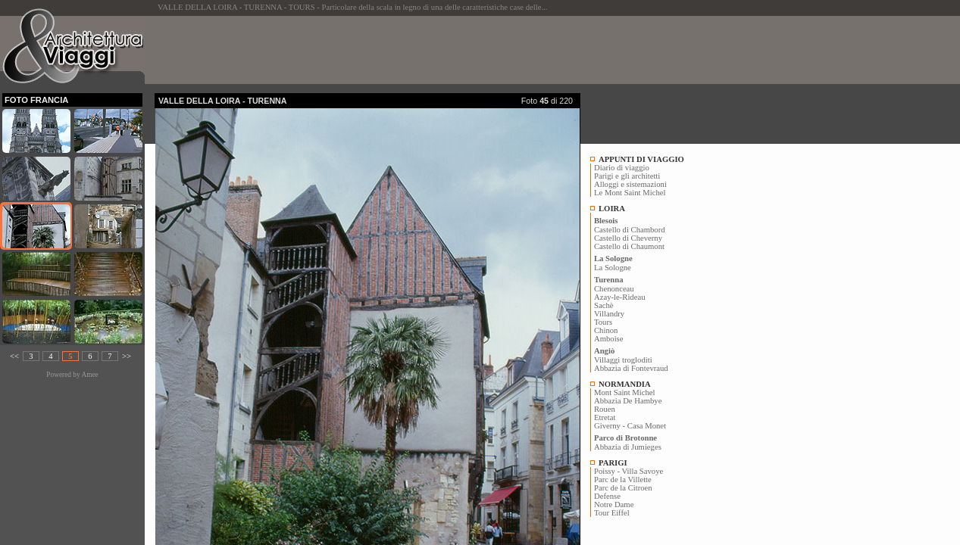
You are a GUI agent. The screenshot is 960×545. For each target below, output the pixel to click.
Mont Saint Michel (624, 392)
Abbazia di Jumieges (627, 447)
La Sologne (612, 267)
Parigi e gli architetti (627, 176)
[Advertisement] (430, 50)
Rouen (604, 409)
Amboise (608, 339)
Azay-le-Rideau (619, 297)
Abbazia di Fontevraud (631, 368)
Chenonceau (614, 289)
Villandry (609, 314)
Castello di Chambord (629, 230)
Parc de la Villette (623, 479)
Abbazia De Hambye (627, 401)
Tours (603, 322)
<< (14, 356)
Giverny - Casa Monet (630, 426)
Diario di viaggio (621, 168)
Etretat (604, 417)
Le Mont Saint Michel (629, 192)
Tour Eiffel (612, 513)
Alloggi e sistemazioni (630, 184)
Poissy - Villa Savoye (628, 471)
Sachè (603, 305)
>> (126, 356)
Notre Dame (613, 504)
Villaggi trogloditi (623, 360)
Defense (607, 496)
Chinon (606, 330)
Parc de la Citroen (623, 488)
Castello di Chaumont (629, 246)
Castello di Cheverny (628, 238)
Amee (89, 374)
